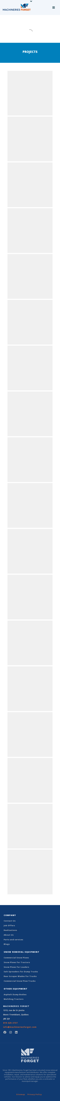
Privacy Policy (35, 1094)
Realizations (10, 930)
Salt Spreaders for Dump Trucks (21, 971)
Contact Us (10, 921)
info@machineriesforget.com (20, 1027)
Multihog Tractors (13, 999)
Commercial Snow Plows (16, 957)
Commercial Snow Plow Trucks (20, 981)
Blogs (7, 944)
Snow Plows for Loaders (16, 967)
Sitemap (20, 1094)
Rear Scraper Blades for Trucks (20, 976)
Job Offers (9, 925)
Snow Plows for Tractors (17, 962)
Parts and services (13, 939)
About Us (9, 935)
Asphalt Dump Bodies (15, 994)
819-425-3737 (10, 1023)
